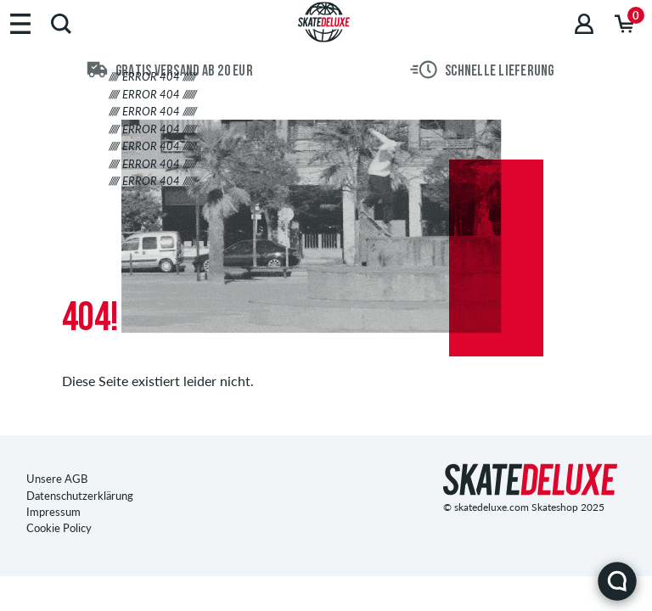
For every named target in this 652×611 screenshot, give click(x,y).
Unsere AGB (56, 478)
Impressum (53, 512)
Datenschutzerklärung (79, 495)
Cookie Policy (59, 528)
